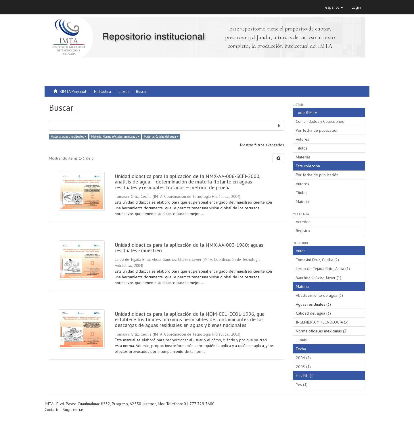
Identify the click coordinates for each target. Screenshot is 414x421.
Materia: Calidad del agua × (161, 137)
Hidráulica (102, 91)
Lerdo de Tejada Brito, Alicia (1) (323, 268)
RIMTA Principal (73, 91)
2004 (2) (303, 357)
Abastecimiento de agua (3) (319, 295)
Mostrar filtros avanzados (262, 145)
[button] (334, 7)
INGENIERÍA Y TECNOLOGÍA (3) (322, 322)
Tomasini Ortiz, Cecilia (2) (317, 259)
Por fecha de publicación (317, 130)
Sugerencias (73, 409)
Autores (302, 139)
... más (301, 339)
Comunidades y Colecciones (320, 121)
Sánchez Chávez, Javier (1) (318, 277)
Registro (303, 230)
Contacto (52, 409)
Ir (279, 125)
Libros (124, 91)
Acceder (303, 221)
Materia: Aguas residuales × (68, 137)
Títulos (301, 148)
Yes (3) (302, 384)
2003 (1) (303, 366)
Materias (303, 157)
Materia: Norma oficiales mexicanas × (115, 137)
